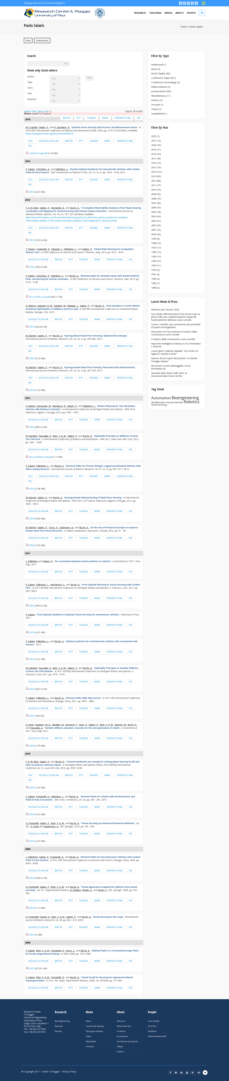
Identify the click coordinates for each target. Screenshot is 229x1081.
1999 (153, 238)
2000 (153, 234)
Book (154, 69)
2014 (153, 171)
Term (30, 88)
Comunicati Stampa (95, 1026)
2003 (153, 220)
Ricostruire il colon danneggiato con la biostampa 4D (171, 367)
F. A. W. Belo (32, 207)
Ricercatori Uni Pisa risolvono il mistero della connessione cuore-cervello (174, 333)
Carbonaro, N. (66, 527)
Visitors (120, 1051)
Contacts (90, 1046)
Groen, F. (102, 890)
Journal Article (158, 91)
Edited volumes (159, 86)
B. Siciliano (75, 890)
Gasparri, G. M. (44, 305)
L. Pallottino (32, 561)
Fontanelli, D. (57, 207)
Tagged (91, 117)
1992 (153, 269)
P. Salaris (30, 169)
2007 (153, 203)
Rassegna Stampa (94, 1031)
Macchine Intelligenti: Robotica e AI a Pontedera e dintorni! (176, 345)
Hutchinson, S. (57, 584)
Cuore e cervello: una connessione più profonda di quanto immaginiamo (175, 326)
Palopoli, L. (56, 249)
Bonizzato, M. (44, 406)
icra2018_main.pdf (38, 153)
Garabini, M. (60, 305)
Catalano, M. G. (43, 724)
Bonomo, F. (71, 724)
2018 (153, 154)
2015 (153, 167)
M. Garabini (31, 435)
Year (29, 93)
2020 (153, 145)
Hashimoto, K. (51, 826)
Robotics (191, 401)
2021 (153, 140)
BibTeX (66, 117)
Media (168, 12)
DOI (30, 140)
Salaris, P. (44, 127)
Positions (121, 1031)
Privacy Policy (69, 1071)
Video (88, 1036)
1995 (153, 256)
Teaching (155, 12)
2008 (153, 198)
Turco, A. (53, 527)
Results (58, 1031)
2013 (153, 176)
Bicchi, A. (74, 207)
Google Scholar (49, 140)
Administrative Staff (157, 1036)
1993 (153, 265)
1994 (153, 260)
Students (152, 1031)
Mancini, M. (120, 724)
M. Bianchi (31, 335)
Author (30, 76)
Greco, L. (70, 950)
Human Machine (174, 402)
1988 (153, 287)
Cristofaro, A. (43, 169)
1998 (153, 243)
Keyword (31, 99)
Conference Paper (160, 77)
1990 (153, 278)
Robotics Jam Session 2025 (165, 309)
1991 (153, 274)
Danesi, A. (45, 916)
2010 (153, 189)
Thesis (154, 109)
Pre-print (155, 104)
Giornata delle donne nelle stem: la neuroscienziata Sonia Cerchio (169, 374)
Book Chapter (158, 73)
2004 (153, 216)
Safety (120, 1046)
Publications (43, 40)
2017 (153, 158)
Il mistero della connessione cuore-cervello (173, 339)
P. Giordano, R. (62, 127)
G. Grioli (30, 724)
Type (29, 82)
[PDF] (32, 191)
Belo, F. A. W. (59, 435)
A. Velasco (31, 305)
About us (121, 1021)
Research (140, 12)
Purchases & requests (127, 1041)
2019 (153, 149)
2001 (153, 229)
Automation (161, 397)
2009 (153, 194)
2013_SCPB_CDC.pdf (39, 296)
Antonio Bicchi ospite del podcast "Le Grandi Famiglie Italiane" (174, 360)
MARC (105, 117)
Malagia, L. (72, 305)
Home (184, 26)
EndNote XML (123, 117)
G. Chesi (35, 826)
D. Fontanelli (32, 823)
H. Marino (31, 406)
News (88, 1021)
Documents (122, 1036)
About (179, 12)
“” (104, 127)
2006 (153, 207)
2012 (153, 180)
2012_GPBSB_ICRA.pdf (40, 456)
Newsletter (91, 1041)
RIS (138, 117)
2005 (153, 211)
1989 (153, 283)
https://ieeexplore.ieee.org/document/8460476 (49, 133)
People (191, 12)
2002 (153, 225)
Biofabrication (158, 402)
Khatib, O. (87, 890)
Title (33, 111)
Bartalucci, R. (59, 406)
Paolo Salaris (196, 26)
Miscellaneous (158, 95)
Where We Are (124, 1026)
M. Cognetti (32, 127)
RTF (78, 117)
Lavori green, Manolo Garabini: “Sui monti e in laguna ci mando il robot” (174, 352)
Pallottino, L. (61, 169)
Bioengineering (185, 397)
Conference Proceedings (164, 82)
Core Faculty (153, 1021)
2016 (153, 162)
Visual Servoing (159, 404)
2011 (153, 185)
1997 (153, 247)
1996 (153, 252)
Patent (154, 100)
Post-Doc (152, 1026)
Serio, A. (83, 724)
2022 (153, 136)
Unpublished (157, 113)
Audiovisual (157, 64)
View (28, 40)
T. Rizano (30, 249)
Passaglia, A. (44, 435)
